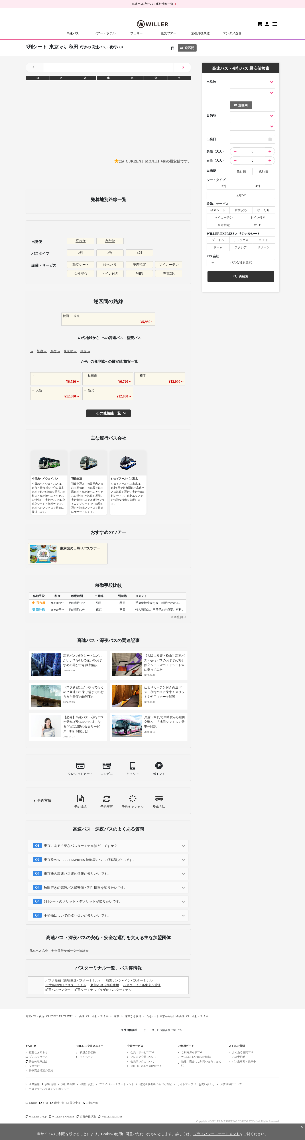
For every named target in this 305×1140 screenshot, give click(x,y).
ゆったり (110, 264)
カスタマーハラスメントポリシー (49, 1089)
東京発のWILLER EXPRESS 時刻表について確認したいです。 (90, 860)
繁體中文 (59, 1102)
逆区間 (187, 48)
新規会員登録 (88, 1052)
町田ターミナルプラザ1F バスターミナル (103, 990)
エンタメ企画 (232, 33)
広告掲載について (231, 1084)
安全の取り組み (38, 1061)
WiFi (139, 273)
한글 (45, 1102)
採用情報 (50, 1084)
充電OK (169, 273)
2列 (80, 253)
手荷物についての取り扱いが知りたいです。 (77, 915)
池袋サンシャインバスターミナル (129, 980)
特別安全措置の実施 (41, 1070)
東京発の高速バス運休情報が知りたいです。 (77, 873)
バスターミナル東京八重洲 (142, 985)
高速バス (73, 33)
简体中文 (75, 1102)
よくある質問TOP (242, 1052)
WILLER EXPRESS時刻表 (196, 1056)
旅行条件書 (68, 1084)
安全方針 (34, 1066)
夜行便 (110, 241)
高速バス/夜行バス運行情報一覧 (152, 4)
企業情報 (34, 1084)
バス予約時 (238, 1056)
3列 (110, 253)
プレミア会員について (143, 1056)
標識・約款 (87, 1084)
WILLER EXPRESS (63, 1116)
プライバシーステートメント (116, 1084)
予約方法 (44, 801)
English (33, 1102)
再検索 (241, 276)
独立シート (80, 264)
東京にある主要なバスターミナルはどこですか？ (80, 846)
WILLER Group (38, 1116)
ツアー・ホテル (105, 33)
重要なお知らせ (38, 1052)
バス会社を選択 (241, 262)
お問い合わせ (207, 1084)
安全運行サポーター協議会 (70, 951)
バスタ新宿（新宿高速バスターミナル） (73, 980)
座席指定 (139, 264)
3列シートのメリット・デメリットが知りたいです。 (83, 901)
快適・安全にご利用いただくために (201, 1063)
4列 (139, 253)
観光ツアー (168, 33)
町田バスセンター (57, 990)
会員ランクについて (142, 1061)
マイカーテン (169, 264)
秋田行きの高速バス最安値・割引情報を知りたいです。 (85, 887)
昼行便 (81, 241)
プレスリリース (38, 1056)
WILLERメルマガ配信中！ (146, 1066)
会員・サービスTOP (142, 1052)
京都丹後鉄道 (200, 33)
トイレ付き (110, 273)
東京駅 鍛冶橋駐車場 (104, 985)
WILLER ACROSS (112, 1116)
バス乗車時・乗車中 (244, 1061)
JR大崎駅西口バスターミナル (65, 985)
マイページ (86, 1056)
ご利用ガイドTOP (191, 1052)
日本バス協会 (38, 951)
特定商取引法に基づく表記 (156, 1084)
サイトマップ (185, 1084)
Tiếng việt (92, 1102)
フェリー (136, 33)
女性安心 (80, 273)
